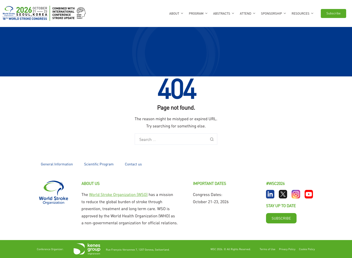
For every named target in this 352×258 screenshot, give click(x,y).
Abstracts (223, 13)
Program (198, 13)
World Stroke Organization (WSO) (118, 194)
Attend (247, 13)
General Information (57, 164)
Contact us (133, 164)
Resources (302, 13)
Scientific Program (99, 164)
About (176, 13)
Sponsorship (273, 13)
